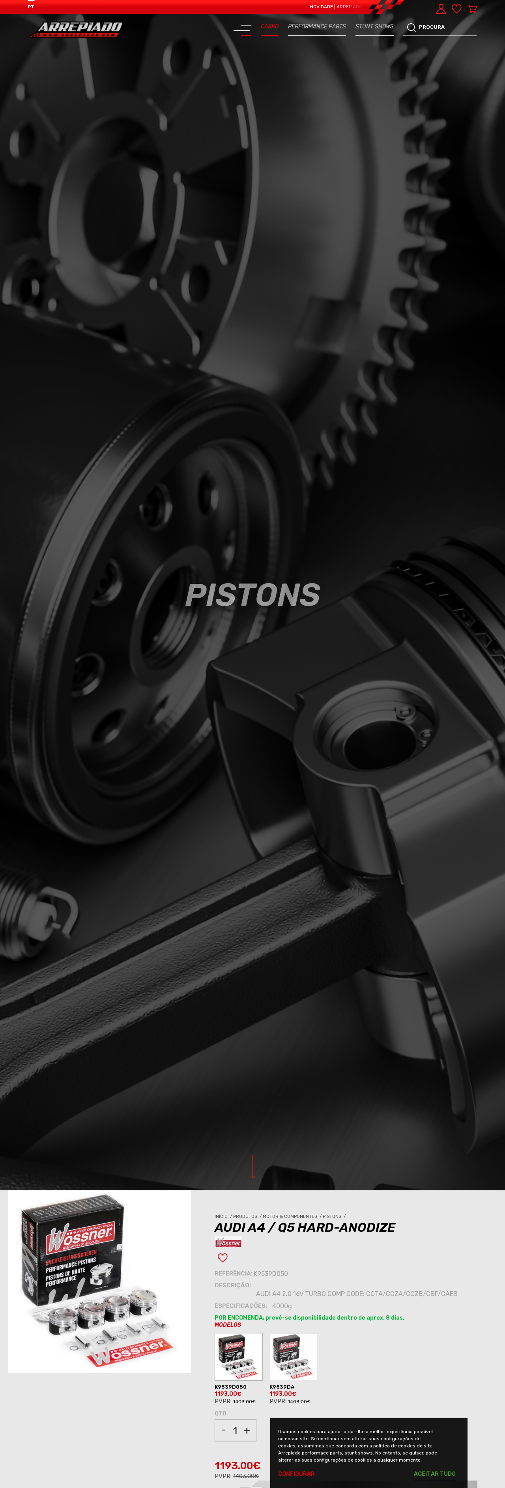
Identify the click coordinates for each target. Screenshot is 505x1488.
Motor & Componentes (293, 1216)
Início (224, 1216)
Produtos (248, 1216)
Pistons (335, 1216)
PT (31, 6)
